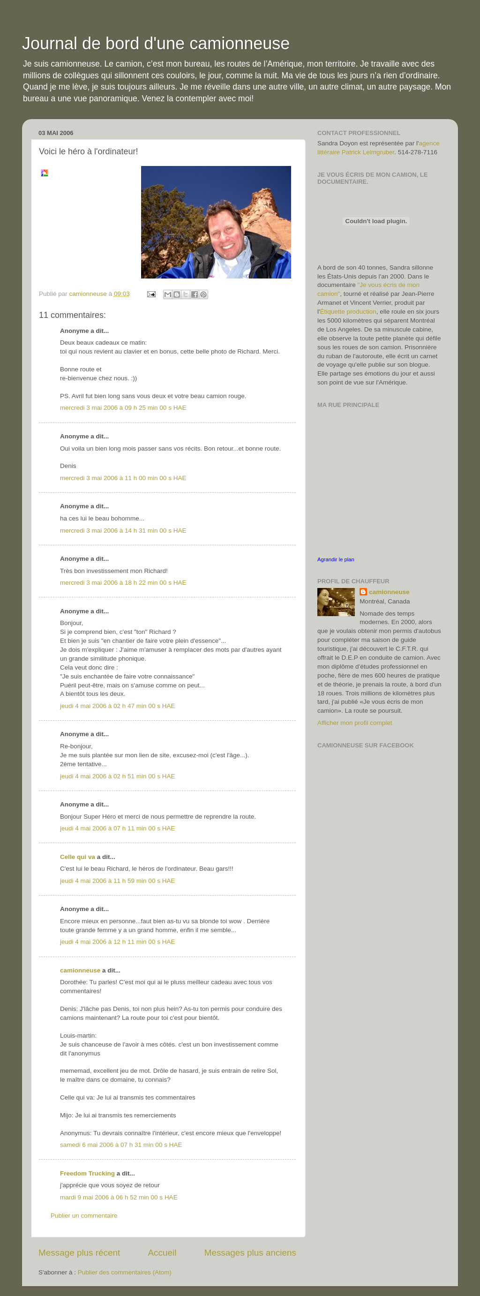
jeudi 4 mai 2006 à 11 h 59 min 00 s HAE (117, 880)
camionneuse (80, 970)
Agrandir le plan (335, 559)
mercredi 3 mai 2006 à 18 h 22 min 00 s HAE (123, 582)
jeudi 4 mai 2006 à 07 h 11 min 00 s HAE (117, 828)
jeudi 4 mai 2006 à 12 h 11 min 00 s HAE (117, 941)
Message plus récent (79, 1253)
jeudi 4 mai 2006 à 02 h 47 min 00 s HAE (117, 705)
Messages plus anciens (250, 1253)
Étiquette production (348, 311)
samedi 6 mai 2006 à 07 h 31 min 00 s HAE (121, 1144)
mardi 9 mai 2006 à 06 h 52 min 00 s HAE (119, 1197)
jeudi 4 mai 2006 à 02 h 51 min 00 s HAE (117, 776)
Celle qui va (77, 856)
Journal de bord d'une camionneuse (156, 43)
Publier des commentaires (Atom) (125, 1272)
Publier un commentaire (84, 1215)
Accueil (162, 1253)
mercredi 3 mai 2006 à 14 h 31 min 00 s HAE (123, 530)
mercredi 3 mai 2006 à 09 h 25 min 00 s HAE (123, 407)
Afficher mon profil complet (354, 722)
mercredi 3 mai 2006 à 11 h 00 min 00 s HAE (123, 478)
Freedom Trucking (87, 1173)
